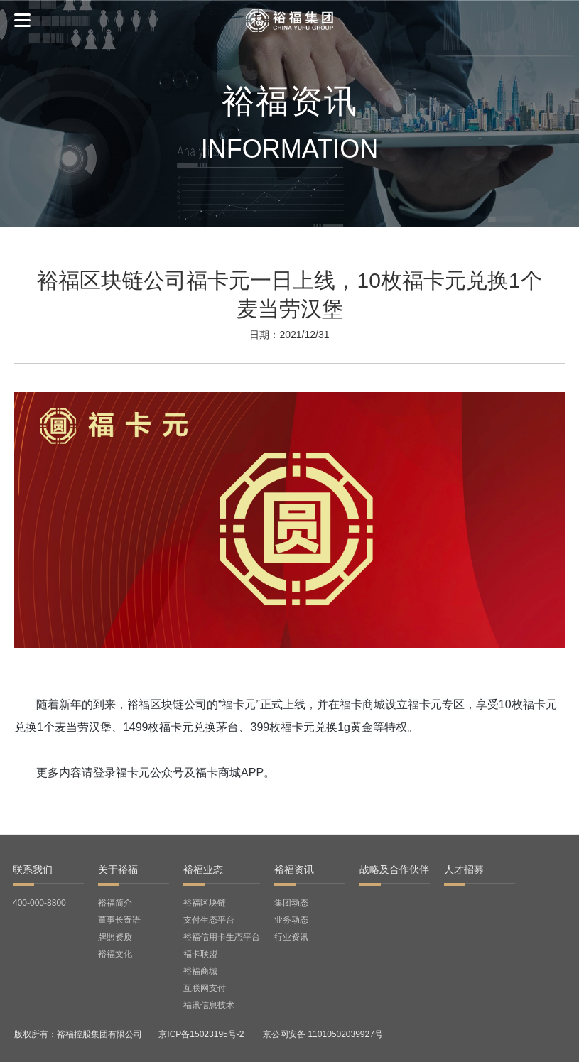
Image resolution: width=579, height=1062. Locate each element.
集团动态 (291, 903)
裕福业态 (203, 869)
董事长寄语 (119, 920)
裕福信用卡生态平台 (221, 937)
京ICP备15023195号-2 (201, 1034)
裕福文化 (115, 954)
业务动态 (291, 920)
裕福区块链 (204, 903)
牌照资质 (115, 937)
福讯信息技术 (208, 1005)
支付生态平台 (208, 920)
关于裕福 (118, 869)
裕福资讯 (294, 869)
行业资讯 (291, 937)
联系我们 (33, 869)
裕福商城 (200, 971)
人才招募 (464, 869)
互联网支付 (204, 988)
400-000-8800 (39, 903)
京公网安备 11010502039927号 (323, 1034)
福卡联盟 (200, 954)
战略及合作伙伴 (394, 869)
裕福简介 (115, 903)
